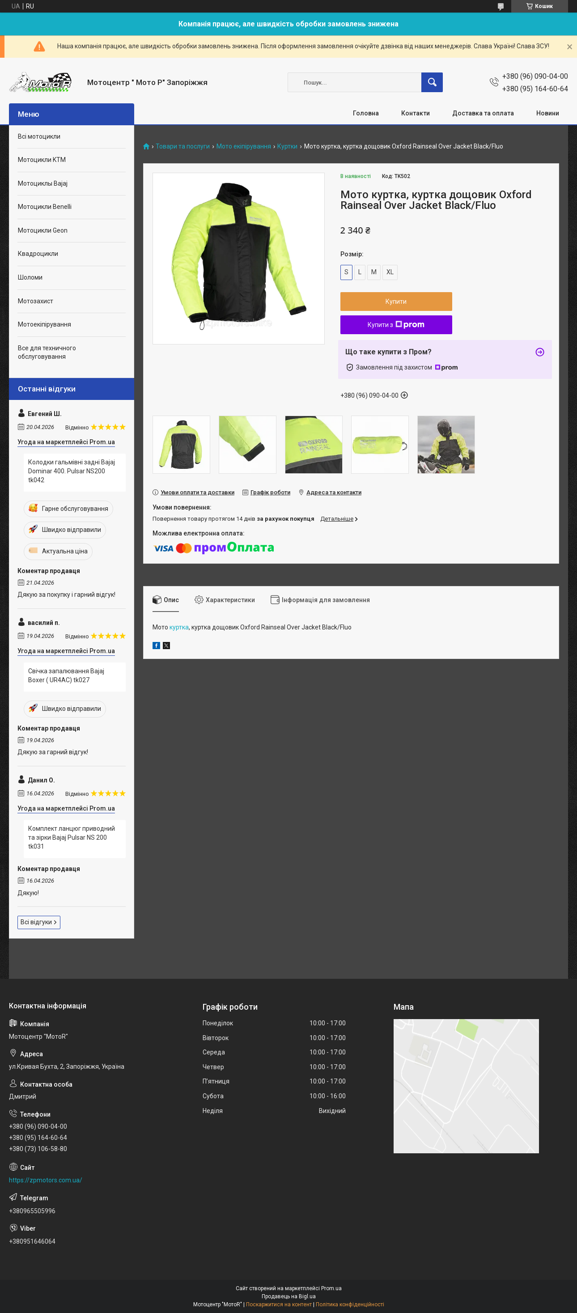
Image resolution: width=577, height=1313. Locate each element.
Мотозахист (35, 301)
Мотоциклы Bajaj (43, 183)
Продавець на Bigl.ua (289, 1296)
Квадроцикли (38, 253)
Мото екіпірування (243, 146)
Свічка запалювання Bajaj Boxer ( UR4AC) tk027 (66, 675)
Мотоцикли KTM (42, 159)
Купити (396, 301)
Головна (366, 113)
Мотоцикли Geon (43, 230)
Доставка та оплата (483, 113)
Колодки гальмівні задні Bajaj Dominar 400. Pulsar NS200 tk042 (71, 471)
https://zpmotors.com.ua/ (45, 1180)
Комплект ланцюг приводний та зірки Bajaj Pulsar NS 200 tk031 (71, 837)
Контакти (415, 113)
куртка (179, 627)
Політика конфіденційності (350, 1304)
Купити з (396, 325)
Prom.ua (331, 1288)
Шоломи (30, 277)
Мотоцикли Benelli (45, 206)
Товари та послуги (183, 146)
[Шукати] (432, 82)
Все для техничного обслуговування (47, 352)
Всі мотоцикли (39, 136)
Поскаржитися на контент (279, 1304)
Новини (547, 113)
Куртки (287, 146)
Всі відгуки (36, 922)
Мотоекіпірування (44, 324)
